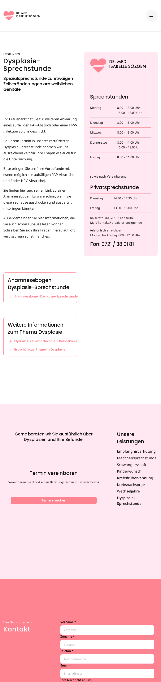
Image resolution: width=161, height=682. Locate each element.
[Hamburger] (152, 16)
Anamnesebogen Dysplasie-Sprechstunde (43, 297)
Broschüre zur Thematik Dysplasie (36, 350)
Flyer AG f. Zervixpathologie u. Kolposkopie (42, 341)
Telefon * (107, 656)
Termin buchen (53, 500)
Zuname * (107, 642)
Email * (107, 671)
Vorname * (107, 627)
